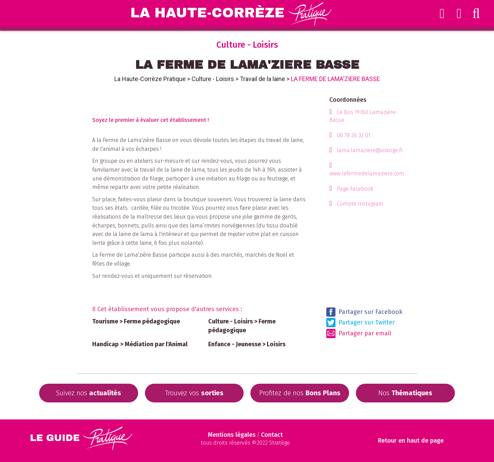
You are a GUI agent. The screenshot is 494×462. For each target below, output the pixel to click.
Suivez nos (88, 393)
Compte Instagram (360, 204)
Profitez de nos (300, 393)
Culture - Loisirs (213, 78)
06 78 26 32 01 (353, 135)
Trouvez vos (194, 393)
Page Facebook (355, 189)
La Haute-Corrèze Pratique (150, 78)
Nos (405, 393)
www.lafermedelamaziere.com (366, 173)
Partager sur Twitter (360, 322)
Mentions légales (232, 435)
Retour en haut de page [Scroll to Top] (411, 440)
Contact (272, 435)
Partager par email (358, 333)
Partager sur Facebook (364, 312)
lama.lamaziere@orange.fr (370, 150)
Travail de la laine (262, 78)
